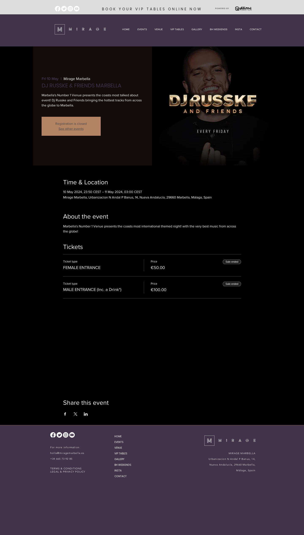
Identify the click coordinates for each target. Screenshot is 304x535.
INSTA (118, 470)
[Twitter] (64, 8)
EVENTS (119, 442)
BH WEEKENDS (122, 465)
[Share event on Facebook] (65, 414)
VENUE (118, 447)
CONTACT (120, 476)
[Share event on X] (75, 414)
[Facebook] (57, 8)
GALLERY (119, 459)
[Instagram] (70, 8)
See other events (71, 128)
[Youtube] (76, 8)
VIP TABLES (120, 453)
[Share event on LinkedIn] (86, 414)
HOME (118, 436)
